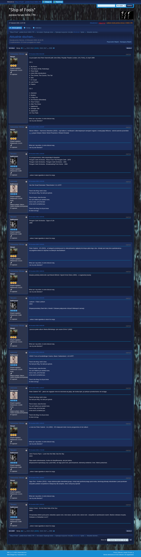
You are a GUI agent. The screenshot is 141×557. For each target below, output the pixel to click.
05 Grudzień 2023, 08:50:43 (36, 352)
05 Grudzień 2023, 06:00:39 (36, 325)
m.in (30, 133)
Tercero (13, 154)
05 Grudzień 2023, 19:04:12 (36, 504)
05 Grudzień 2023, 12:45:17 (36, 387)
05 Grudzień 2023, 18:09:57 (36, 477)
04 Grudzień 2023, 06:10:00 (36, 54)
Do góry (12, 531)
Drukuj (129, 48)
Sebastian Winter (17, 54)
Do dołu (12, 48)
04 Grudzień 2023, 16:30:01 (36, 244)
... (25, 48)
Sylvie (82, 32)
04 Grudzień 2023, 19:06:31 (36, 271)
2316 (41, 48)
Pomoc (115, 552)
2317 (45, 48)
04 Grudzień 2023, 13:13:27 (36, 127)
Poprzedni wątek (113, 42)
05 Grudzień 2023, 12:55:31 (36, 423)
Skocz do (103, 540)
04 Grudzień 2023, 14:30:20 (36, 153)
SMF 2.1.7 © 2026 (12, 552)
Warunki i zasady (122, 552)
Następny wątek (125, 42)
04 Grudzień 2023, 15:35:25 (36, 181)
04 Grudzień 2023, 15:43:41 (36, 216)
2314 (32, 48)
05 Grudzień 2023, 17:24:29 (36, 450)
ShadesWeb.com (21, 554)
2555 (50, 48)
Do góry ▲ (131, 552)
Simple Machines (21, 552)
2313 (28, 48)
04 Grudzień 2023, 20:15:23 (36, 298)
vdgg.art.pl (102, 23)
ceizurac (13, 181)
